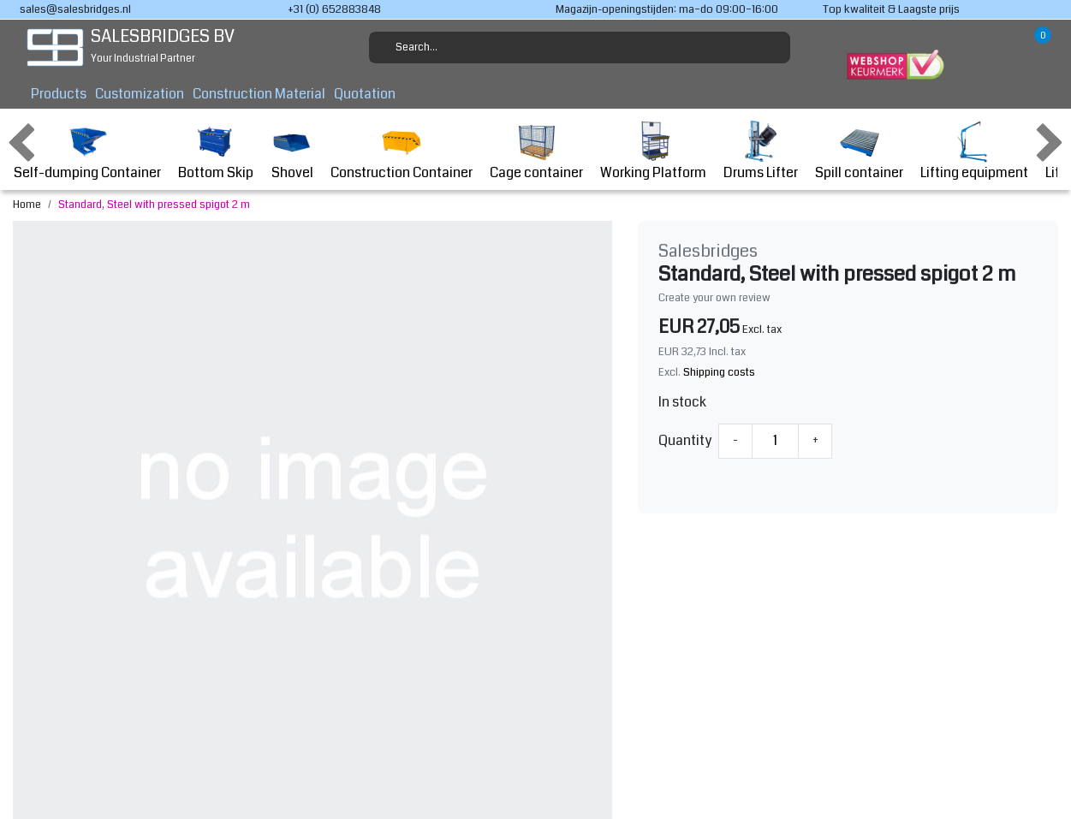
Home (27, 204)
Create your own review (714, 298)
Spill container (859, 151)
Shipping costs (719, 372)
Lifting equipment (974, 151)
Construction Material (259, 94)
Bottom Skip (215, 151)
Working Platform (653, 151)
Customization (139, 94)
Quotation (365, 94)
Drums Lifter (760, 151)
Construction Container (401, 151)
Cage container (536, 151)
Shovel (292, 151)
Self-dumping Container (87, 151)
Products (58, 94)
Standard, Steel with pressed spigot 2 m (154, 204)
